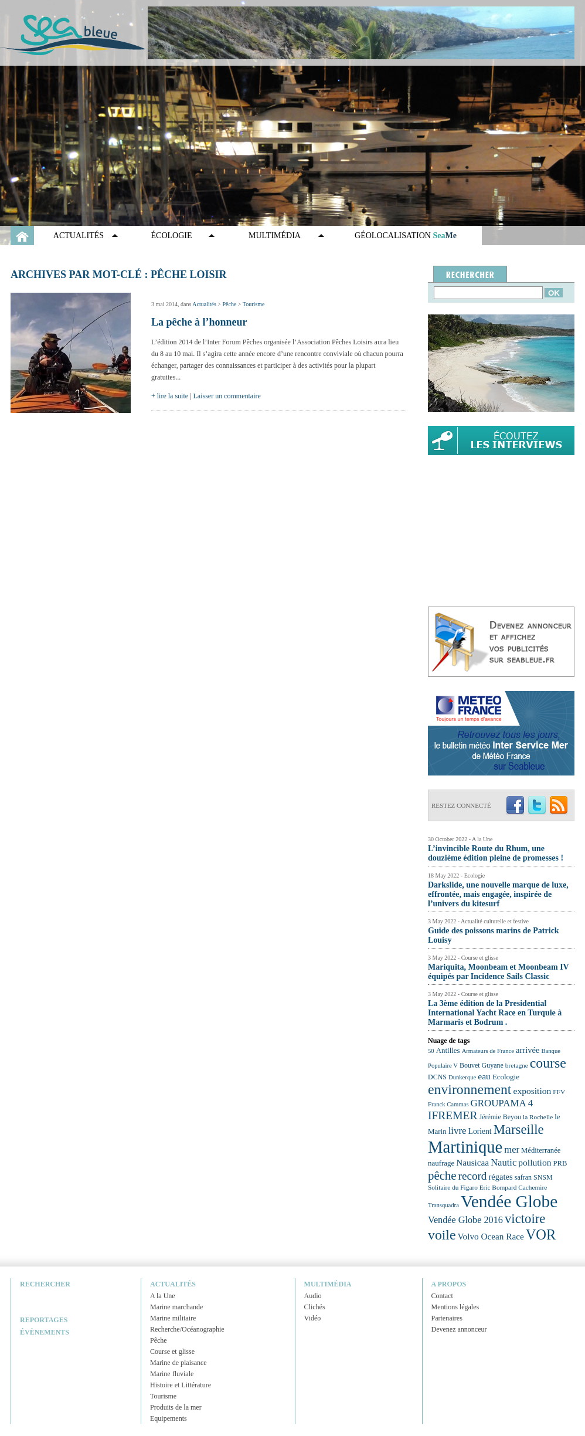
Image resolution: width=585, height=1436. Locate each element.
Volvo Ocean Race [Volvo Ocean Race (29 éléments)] (491, 1236)
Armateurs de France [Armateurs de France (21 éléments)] (488, 1051)
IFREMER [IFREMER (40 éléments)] (453, 1115)
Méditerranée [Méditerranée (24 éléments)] (540, 1150)
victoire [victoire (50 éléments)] (525, 1218)
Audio (313, 1296)
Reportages (43, 1320)
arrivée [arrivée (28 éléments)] (527, 1050)
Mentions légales (455, 1307)
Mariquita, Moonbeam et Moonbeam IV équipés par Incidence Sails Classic (498, 972)
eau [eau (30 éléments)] (484, 1076)
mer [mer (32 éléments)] (511, 1149)
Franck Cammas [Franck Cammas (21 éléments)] (448, 1104)
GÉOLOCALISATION (406, 235)
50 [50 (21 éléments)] (431, 1051)
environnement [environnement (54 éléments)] (469, 1089)
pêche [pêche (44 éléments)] (442, 1176)
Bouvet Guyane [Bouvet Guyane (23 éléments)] (482, 1065)
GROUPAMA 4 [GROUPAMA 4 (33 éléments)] (502, 1103)
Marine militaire (173, 1318)
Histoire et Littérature (180, 1385)
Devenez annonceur (459, 1329)
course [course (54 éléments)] (548, 1063)
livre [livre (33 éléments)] (457, 1130)
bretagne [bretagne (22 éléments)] (516, 1065)
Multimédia (275, 235)
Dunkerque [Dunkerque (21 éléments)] (462, 1077)
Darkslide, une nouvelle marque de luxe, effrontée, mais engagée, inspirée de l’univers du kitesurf (498, 894)
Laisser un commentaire (227, 396)
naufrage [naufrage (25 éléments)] (441, 1163)
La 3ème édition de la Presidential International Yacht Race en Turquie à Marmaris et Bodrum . (495, 1013)
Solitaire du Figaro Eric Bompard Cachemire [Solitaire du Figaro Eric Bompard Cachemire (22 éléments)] (487, 1187)
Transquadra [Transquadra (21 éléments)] (443, 1205)
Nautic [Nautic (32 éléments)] (503, 1162)
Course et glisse (172, 1351)
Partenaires (446, 1318)
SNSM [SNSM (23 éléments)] (543, 1177)
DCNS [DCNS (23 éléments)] (437, 1077)
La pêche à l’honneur (199, 322)
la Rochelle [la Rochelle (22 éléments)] (538, 1116)
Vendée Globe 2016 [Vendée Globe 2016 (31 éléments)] (465, 1220)
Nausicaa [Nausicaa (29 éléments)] (472, 1162)
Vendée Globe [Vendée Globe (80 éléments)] (509, 1201)
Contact (442, 1296)
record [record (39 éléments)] (472, 1176)
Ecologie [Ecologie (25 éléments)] (505, 1076)
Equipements (168, 1418)
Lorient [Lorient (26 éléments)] (480, 1131)
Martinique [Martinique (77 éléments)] (465, 1146)
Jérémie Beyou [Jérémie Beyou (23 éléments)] (500, 1117)
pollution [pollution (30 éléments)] (534, 1162)
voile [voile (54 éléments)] (442, 1234)
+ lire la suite (169, 396)
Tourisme (254, 304)
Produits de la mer (176, 1407)
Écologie (171, 235)
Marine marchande (176, 1307)
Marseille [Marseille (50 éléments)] (519, 1129)
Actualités (78, 235)
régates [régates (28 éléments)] (500, 1176)
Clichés (314, 1307)
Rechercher (45, 1284)
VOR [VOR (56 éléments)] (541, 1234)
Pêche (229, 304)
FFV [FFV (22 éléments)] (559, 1091)
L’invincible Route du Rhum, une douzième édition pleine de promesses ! (495, 853)
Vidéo (312, 1318)
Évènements (44, 1332)
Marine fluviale (171, 1374)
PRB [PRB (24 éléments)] (560, 1163)
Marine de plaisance (178, 1363)
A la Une (162, 1296)
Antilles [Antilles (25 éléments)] (448, 1050)
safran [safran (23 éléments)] (523, 1177)
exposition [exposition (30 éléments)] (532, 1091)
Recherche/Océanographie (187, 1329)
